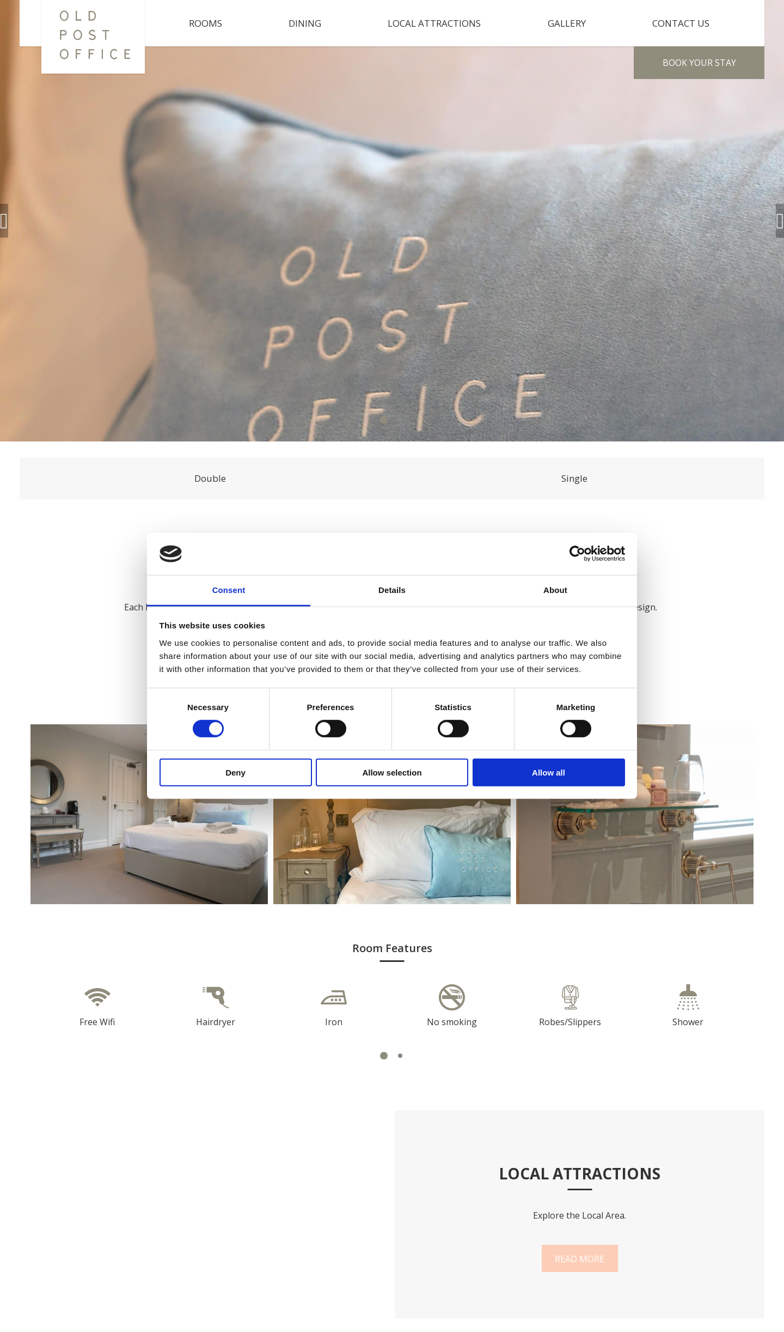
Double (210, 478)
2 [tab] (400, 419)
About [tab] (555, 590)
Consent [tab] (229, 590)
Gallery (567, 23)
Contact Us (680, 23)
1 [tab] (383, 419)
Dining (305, 23)
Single (574, 478)
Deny (235, 772)
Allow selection (391, 772)
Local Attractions (434, 23)
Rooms (205, 23)
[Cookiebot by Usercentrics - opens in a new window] (577, 554)
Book (699, 62)
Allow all (548, 772)
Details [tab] (392, 590)
